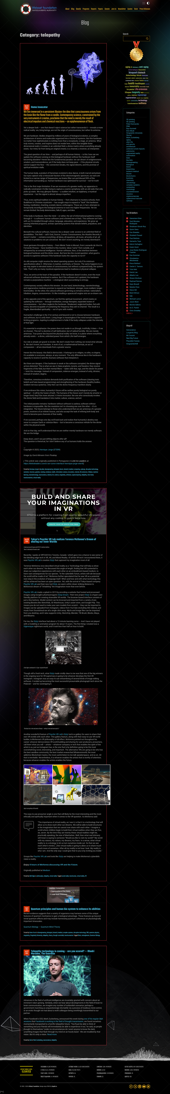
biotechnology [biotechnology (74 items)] (131, 75)
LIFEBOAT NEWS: (75, 1066)
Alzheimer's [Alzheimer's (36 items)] (136, 67)
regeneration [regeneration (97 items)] (131, 98)
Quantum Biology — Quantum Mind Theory (42, 927)
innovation (71, 472)
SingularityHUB (132, 344)
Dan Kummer (135, 255)
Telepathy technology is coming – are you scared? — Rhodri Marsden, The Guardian (62, 952)
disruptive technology (92, 469)
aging (128, 140)
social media (65, 876)
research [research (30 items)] (138, 98)
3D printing (130, 119)
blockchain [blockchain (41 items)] (145, 75)
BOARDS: (127, 1070)
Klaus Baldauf (135, 263)
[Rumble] (148, 1086)
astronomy (130, 151)
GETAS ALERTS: (129, 1066)
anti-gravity (130, 144)
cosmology (130, 189)
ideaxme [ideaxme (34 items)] (127, 87)
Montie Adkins (135, 305)
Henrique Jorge (46, 449)
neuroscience (43, 475)
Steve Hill (133, 290)
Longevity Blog (132, 333)
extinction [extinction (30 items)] (136, 80)
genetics (37, 472)
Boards (78, 9)
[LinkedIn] (139, 1086)
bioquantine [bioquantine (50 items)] (142, 70)
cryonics (129, 194)
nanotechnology (33, 475)
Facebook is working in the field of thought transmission (59, 1021)
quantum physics (94, 932)
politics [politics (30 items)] (129, 95)
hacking (43, 472)
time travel (90, 475)
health (53, 472)
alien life (129, 142)
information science (61, 472)
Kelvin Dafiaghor (136, 244)
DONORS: (100, 1070)
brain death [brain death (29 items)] (128, 78)
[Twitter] (135, 1086)
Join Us (113, 9)
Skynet (129, 135)
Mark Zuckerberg (37, 1040)
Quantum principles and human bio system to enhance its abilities (65, 909)
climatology (130, 183)
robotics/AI (50, 475)
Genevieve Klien (136, 218)
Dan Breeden (134, 232)
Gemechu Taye (135, 241)
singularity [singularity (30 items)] (145, 98)
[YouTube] (144, 1086)
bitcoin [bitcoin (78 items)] (139, 75)
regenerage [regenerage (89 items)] (141, 95)
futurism (32, 472)
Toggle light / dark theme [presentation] (148, 3)
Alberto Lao (134, 275)
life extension (84, 472)
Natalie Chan (134, 287)
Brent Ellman (134, 293)
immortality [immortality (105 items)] (134, 86)
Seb (30, 1040)
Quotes (130, 9)
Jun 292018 (27, 541)
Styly (52, 560)
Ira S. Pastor (134, 308)
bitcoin (129, 174)
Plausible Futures (133, 341)
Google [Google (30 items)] (126, 84)
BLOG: (72, 1070)
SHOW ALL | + (129, 313)
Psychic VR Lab (34, 560)
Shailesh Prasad (136, 235)
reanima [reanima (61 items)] (134, 95)
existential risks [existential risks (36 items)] (130, 81)
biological (56, 469)
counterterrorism (132, 192)
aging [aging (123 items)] (127, 67)
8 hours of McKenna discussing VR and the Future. (54, 865)
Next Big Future (132, 338)
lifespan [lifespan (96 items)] (128, 92)
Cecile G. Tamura (136, 266)
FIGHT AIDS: (46, 1073)
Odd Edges (32, 876)
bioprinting (130, 169)
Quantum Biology (95, 935)
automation (130, 156)
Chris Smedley (135, 311)
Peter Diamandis (132, 124)
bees (128, 158)
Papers (100, 9)
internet (77, 472)
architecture (130, 147)
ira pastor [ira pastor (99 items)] (130, 89)
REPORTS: (73, 1073)
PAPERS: (72, 1076)
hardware (48, 472)
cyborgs (83, 469)
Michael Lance (135, 299)
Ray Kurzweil (131, 128)
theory (50, 935)
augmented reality (133, 153)
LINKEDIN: (100, 1066)
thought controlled (58, 935)
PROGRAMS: (128, 1073)
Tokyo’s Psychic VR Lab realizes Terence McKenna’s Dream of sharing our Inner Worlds (63, 540)
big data (42, 469)
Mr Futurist (130, 335)
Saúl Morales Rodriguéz (135, 222)
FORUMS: (100, 1076)
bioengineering (49, 469)
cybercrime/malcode (134, 198)
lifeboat (90, 472)
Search (147, 38)
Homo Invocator (39, 107)
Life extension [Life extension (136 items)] (141, 89)
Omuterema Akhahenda (134, 259)
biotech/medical (68, 469)
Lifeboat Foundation (33, 1086)
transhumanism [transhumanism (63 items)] (133, 104)
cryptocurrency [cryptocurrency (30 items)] (139, 78)
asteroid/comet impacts (135, 149)
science (56, 475)
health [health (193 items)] (131, 83)
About (67, 9)
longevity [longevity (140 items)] (136, 92)
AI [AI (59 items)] (131, 67)
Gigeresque (29, 626)
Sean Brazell (134, 284)
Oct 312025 (26, 107)
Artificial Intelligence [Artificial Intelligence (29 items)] (133, 70)
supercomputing (76, 475)
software (68, 475)
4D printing (130, 122)
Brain (79, 935)
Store (136, 9)
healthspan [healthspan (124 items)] (140, 83)
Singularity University (36, 935)
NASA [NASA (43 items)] (142, 93)
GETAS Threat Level (27, 1071)
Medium (46, 870)
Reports (93, 9)
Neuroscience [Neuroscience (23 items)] (146, 93)
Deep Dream (63, 595)
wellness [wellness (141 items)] (142, 103)
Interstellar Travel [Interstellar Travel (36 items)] (144, 87)
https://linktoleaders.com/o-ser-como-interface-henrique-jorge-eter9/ (53, 463)
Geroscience (131, 330)
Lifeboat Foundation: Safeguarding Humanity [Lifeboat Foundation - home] (38, 9)
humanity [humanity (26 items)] (147, 84)
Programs (86, 9)
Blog (72, 9)
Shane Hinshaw (136, 278)
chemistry (130, 180)
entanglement (85, 935)
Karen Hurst (32, 932)
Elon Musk (130, 131)
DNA (87, 932)
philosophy (40, 876)
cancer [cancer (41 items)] (133, 78)
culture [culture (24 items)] (144, 78)
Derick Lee (133, 272)
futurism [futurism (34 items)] (146, 81)
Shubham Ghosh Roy (138, 226)
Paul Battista (134, 238)
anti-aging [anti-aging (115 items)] (143, 67)
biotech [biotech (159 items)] (141, 72)
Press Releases (145, 9)
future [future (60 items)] (142, 81)
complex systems (68, 932)
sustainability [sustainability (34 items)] (134, 101)
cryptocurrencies (132, 196)
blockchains (131, 176)
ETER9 (57, 449)
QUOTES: (127, 1076)
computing (77, 469)
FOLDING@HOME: (103, 1073)
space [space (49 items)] (128, 101)
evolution (26, 472)
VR (86, 876)
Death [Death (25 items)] (147, 78)
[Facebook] (131, 1086)
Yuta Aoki (133, 269)
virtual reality (37, 477)
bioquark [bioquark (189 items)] (133, 72)
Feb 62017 (26, 909)
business (129, 178)
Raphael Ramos (136, 281)
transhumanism (28, 477)
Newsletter (122, 9)
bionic (61, 469)
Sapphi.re (54, 1086)
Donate (107, 9)
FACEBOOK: (46, 1066)
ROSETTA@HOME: (48, 1076)
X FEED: (45, 1070)
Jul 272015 (26, 952)
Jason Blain (134, 302)
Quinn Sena (134, 229)
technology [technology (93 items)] (142, 100)
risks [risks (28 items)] (142, 98)
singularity (62, 475)
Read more (52, 1034)
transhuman (72, 876)
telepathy (84, 475)
